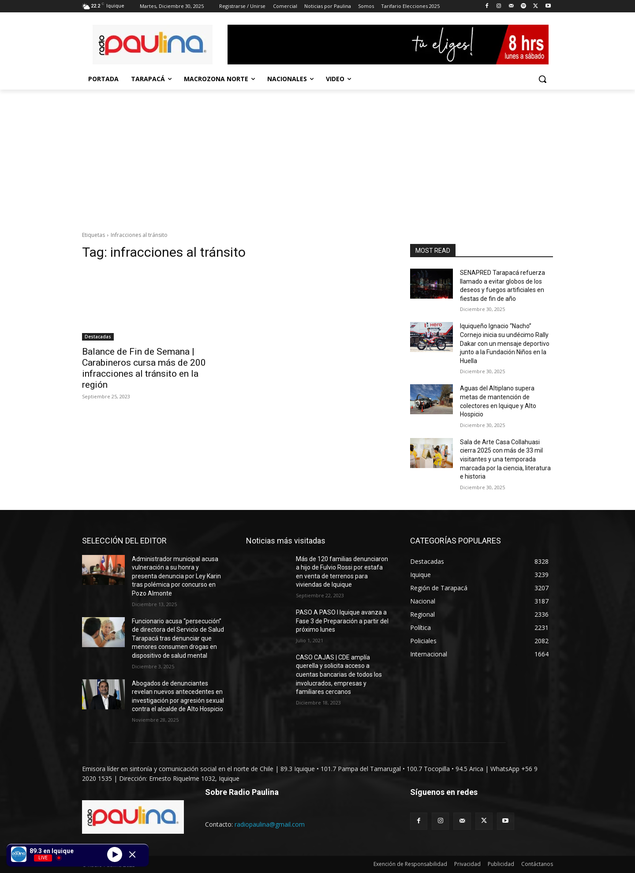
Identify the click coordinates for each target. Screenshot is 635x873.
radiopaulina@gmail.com (270, 824)
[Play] (114, 854)
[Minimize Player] (132, 854)
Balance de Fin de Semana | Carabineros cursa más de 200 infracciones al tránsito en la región (144, 368)
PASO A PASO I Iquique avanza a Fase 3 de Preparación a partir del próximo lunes (342, 621)
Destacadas (98, 336)
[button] (542, 79)
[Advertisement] (317, 155)
